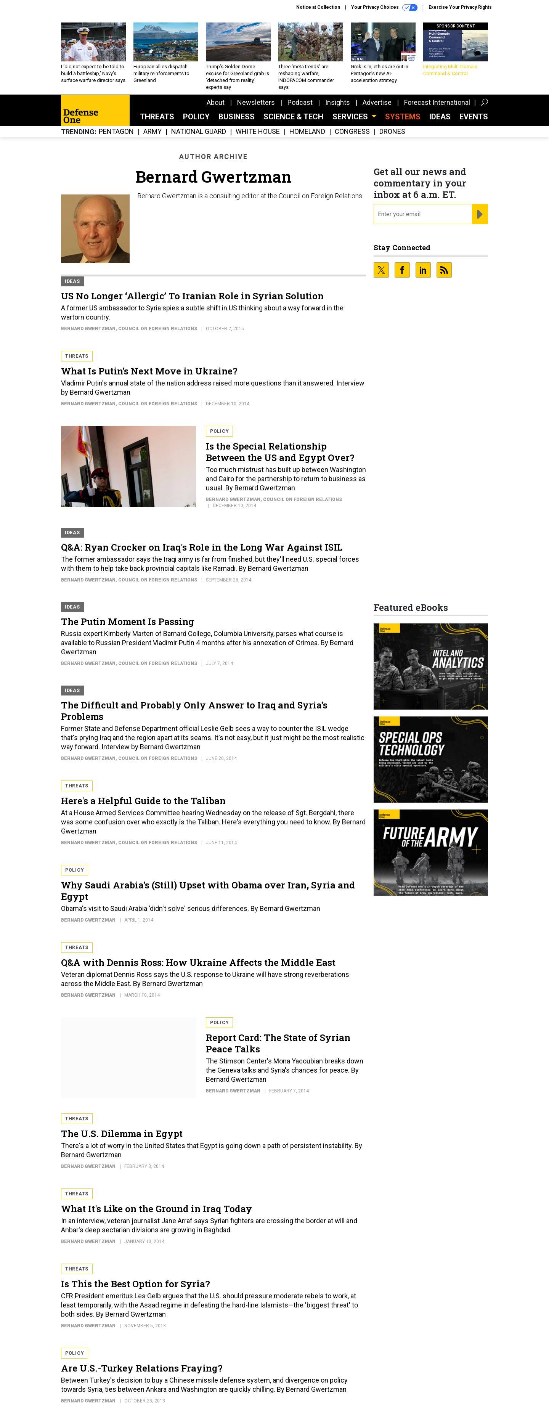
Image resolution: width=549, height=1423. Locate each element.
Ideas (440, 116)
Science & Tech (293, 116)
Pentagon (116, 131)
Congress (352, 131)
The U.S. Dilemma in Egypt (122, 1133)
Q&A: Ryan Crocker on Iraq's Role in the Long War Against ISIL (201, 547)
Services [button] (351, 116)
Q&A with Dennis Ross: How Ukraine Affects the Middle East (198, 962)
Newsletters (256, 102)
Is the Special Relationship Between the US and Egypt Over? (280, 452)
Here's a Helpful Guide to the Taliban (143, 801)
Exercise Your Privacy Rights (460, 7)
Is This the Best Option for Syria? (135, 1284)
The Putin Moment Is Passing (127, 621)
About (216, 102)
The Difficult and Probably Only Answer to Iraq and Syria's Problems (194, 711)
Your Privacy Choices (384, 7)
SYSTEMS (403, 116)
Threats (157, 116)
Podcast (300, 102)
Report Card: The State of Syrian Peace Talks (278, 1043)
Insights (337, 102)
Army (152, 131)
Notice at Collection (318, 7)
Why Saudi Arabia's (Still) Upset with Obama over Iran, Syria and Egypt (208, 891)
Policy (196, 116)
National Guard (198, 131)
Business (236, 116)
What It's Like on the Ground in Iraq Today (156, 1209)
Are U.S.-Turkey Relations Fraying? (142, 1368)
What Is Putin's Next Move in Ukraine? (149, 371)
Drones (392, 131)
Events (473, 116)
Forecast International (437, 102)
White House (258, 131)
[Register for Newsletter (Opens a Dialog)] (480, 214)
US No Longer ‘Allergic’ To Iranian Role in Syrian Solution (192, 296)
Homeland (307, 131)
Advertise (377, 102)
